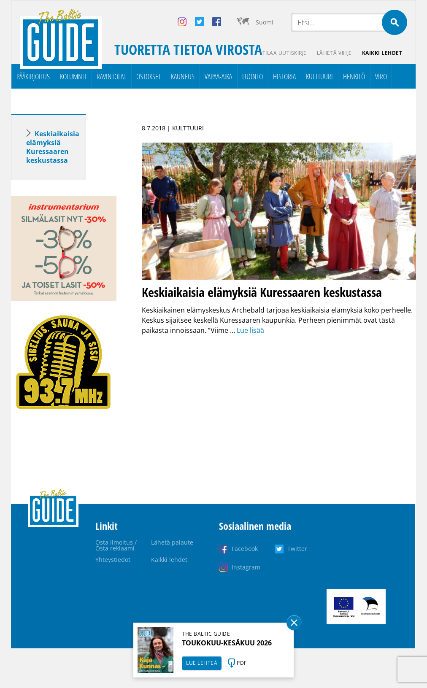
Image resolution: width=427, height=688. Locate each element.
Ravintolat (111, 76)
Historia (284, 76)
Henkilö (354, 76)
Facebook (245, 549)
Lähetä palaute (172, 542)
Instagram (246, 567)
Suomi (264, 22)
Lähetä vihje (334, 53)
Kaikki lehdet (382, 53)
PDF (242, 662)
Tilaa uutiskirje (284, 53)
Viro (381, 76)
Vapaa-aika (218, 76)
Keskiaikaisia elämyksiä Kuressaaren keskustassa (52, 147)
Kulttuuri (319, 76)
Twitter (297, 549)
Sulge (294, 622)
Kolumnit (73, 76)
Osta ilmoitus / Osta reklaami (116, 545)
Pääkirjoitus (33, 76)
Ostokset (148, 76)
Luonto (252, 76)
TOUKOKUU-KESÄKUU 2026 (227, 643)
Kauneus (183, 76)
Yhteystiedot (112, 560)
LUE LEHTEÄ (201, 662)
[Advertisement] (63, 558)
